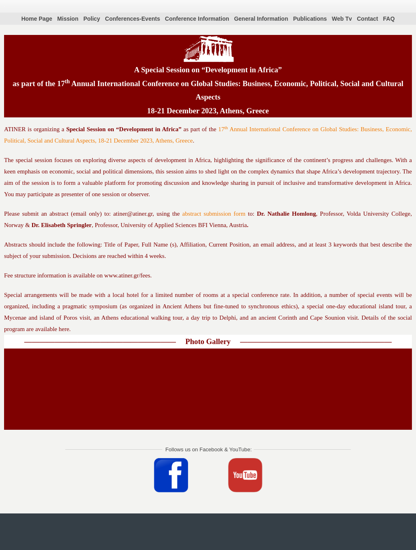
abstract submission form (214, 213)
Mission (67, 18)
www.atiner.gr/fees (127, 275)
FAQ (389, 18)
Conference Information (197, 18)
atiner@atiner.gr (133, 213)
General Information (261, 18)
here (64, 329)
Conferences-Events (132, 18)
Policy (91, 18)
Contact (367, 18)
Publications (310, 18)
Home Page (36, 18)
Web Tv (342, 18)
